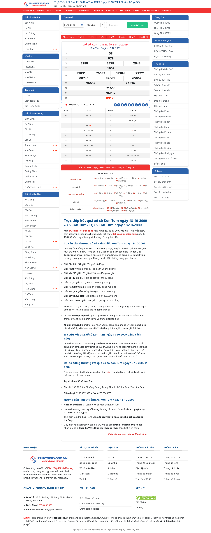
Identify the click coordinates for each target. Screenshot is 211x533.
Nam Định (30, 38)
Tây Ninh (29, 283)
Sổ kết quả (159, 163)
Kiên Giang (41, 267)
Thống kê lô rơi (161, 137)
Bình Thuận (30, 225)
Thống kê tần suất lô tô (165, 158)
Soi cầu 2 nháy (161, 176)
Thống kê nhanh (162, 116)
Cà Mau (28, 231)
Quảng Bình (31, 166)
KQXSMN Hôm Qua (163, 56)
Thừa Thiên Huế (41, 187)
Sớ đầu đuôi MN (162, 90)
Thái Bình (41, 48)
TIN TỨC (166, 10)
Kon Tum (41, 150)
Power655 (30, 66)
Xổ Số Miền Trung (34, 113)
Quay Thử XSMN (162, 33)
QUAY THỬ (111, 10)
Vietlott (29, 56)
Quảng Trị (30, 181)
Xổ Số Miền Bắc (33, 17)
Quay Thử (160, 17)
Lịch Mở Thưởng (150, 11)
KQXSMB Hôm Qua (163, 46)
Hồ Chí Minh (31, 262)
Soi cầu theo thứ (162, 181)
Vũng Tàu (29, 304)
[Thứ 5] (112, 37)
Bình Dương (31, 215)
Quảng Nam (31, 171)
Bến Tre (28, 210)
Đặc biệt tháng (161, 100)
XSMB (40, 10)
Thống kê (159, 63)
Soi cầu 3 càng (161, 197)
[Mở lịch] (82, 25)
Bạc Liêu (29, 204)
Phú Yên (29, 160)
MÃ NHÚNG (125, 11)
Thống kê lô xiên (162, 148)
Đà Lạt (41, 241)
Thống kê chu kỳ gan (164, 153)
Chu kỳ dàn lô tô (162, 74)
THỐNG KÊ (98, 11)
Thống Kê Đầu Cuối (164, 69)
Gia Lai (28, 139)
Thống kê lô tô (161, 111)
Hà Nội (28, 28)
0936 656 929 (45, 505)
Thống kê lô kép (162, 142)
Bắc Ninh (29, 22)
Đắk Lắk (29, 129)
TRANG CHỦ (28, 11)
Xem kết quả (137, 25)
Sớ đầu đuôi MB (162, 79)
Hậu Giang (30, 257)
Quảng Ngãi (31, 176)
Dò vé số (68, 17)
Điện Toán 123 (32, 100)
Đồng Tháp (30, 252)
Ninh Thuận (30, 155)
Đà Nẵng (29, 124)
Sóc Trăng (29, 278)
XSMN (59, 10)
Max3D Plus (30, 77)
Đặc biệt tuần (161, 95)
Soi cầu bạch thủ (162, 192)
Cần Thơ (29, 236)
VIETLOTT (71, 10)
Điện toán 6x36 (32, 106)
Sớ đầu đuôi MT (162, 85)
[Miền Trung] (69, 37)
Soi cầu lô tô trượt (163, 187)
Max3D (28, 72)
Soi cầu (158, 171)
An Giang (29, 199)
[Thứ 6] (121, 37)
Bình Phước (30, 220)
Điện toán (30, 90)
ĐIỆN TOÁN (85, 10)
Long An (29, 273)
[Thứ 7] (131, 37)
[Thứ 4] (101, 37)
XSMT (50, 10)
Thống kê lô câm (162, 132)
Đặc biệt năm (161, 106)
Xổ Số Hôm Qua (163, 40)
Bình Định (30, 118)
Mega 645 (30, 61)
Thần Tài (29, 95)
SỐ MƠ (136, 11)
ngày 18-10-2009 (111, 48)
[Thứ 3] (91, 37)
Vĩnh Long (30, 299)
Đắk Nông (30, 134)
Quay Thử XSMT (162, 28)
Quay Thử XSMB (162, 22)
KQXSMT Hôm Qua (163, 51)
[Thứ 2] (82, 37)
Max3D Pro (30, 82)
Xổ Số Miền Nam (33, 194)
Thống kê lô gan (162, 121)
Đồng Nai (29, 246)
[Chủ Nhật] (143, 37)
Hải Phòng (30, 33)
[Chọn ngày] (73, 25)
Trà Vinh (29, 294)
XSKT (109, 371)
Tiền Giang (41, 288)
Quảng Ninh (31, 43)
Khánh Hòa (41, 145)
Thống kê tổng (161, 127)
